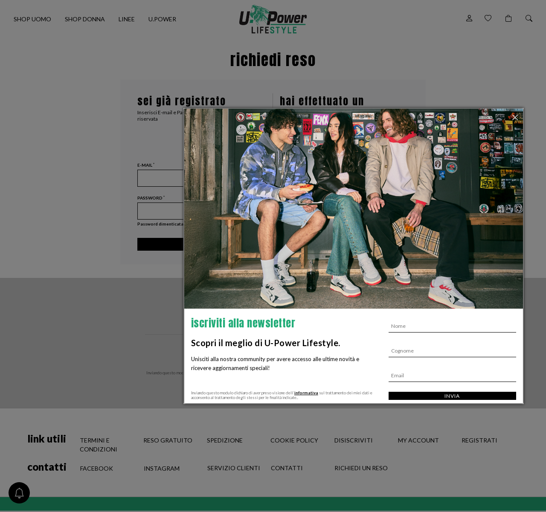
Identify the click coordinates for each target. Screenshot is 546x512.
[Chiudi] (516, 116)
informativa (306, 393)
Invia (452, 396)
